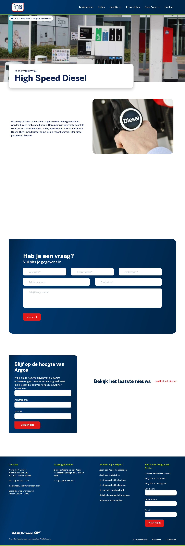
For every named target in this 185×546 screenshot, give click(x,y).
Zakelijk (115, 7)
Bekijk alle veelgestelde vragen (114, 495)
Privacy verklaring (140, 539)
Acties (101, 7)
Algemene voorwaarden (110, 500)
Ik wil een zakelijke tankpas (112, 480)
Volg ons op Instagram (155, 483)
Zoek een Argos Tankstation (113, 470)
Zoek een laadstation (109, 475)
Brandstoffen (23, 18)
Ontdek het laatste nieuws (157, 473)
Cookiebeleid (171, 539)
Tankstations (86, 7)
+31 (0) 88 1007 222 (19, 480)
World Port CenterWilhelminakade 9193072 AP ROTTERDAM (20, 473)
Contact (169, 7)
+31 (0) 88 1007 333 (64, 480)
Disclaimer (156, 539)
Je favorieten (133, 7)
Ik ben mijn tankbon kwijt (111, 490)
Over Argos (152, 7)
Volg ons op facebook (155, 478)
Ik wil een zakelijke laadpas (112, 485)
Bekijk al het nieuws (165, 381)
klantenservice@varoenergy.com (24, 485)
